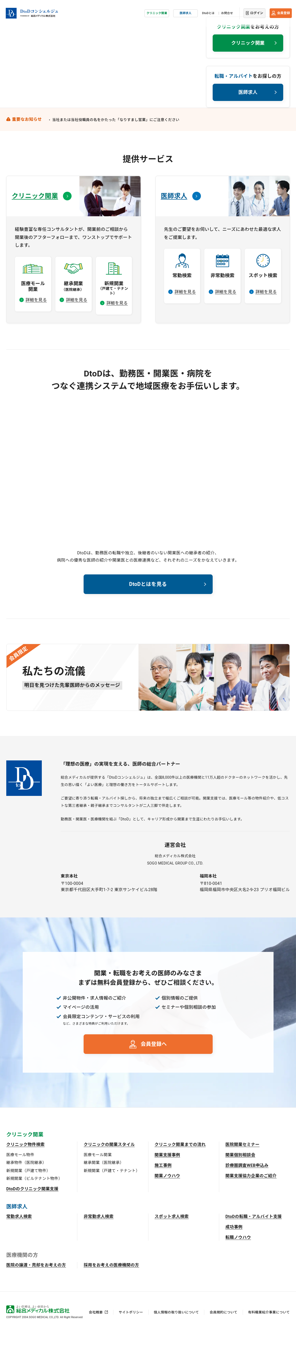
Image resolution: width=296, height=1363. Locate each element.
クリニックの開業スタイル (109, 1174)
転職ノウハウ (238, 1267)
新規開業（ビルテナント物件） (34, 1208)
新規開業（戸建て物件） (28, 1200)
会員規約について (223, 1342)
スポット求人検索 (172, 1246)
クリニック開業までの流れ (180, 1174)
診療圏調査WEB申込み (247, 1195)
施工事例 (163, 1195)
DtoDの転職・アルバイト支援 (253, 1246)
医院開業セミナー (242, 1174)
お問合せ (227, 12)
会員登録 (283, 12)
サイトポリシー (131, 1342)
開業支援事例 (167, 1184)
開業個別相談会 (240, 1184)
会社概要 (96, 1342)
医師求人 (185, 11)
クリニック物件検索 (25, 1174)
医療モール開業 (98, 1184)
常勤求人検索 (19, 1246)
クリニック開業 (157, 11)
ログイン (256, 12)
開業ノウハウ (167, 1205)
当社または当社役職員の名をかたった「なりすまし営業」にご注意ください (115, 147)
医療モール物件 (20, 1184)
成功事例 (233, 1256)
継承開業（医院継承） (104, 1192)
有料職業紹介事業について (269, 1342)
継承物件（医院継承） (26, 1192)
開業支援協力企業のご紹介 (251, 1205)
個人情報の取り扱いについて (176, 1342)
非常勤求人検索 (98, 1246)
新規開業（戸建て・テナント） (112, 1200)
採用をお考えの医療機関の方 (111, 1294)
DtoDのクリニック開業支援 (32, 1218)
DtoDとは (208, 12)
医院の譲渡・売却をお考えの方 (36, 1294)
